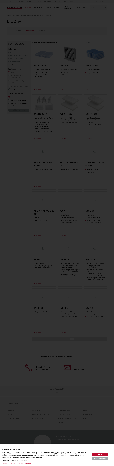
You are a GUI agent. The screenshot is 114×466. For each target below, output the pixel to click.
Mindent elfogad (100, 454)
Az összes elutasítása (100, 458)
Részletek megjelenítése (8, 463)
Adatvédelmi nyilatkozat (24, 463)
